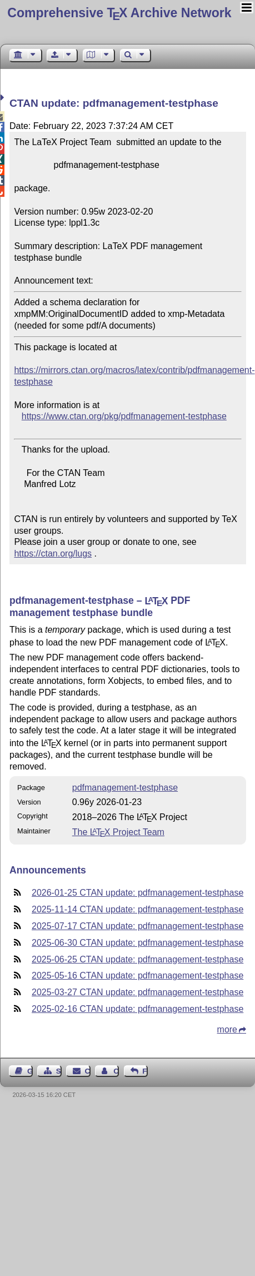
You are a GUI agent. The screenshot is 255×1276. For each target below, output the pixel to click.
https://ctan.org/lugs (53, 553)
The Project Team (118, 832)
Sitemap (59, 1071)
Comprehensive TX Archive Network (119, 13)
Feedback (145, 1071)
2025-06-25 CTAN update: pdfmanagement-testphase (137, 959)
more (227, 1029)
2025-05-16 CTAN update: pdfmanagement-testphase (137, 975)
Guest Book (30, 1071)
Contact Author (116, 1071)
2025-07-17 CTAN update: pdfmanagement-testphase (137, 926)
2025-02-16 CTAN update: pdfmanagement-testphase (137, 1009)
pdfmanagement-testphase (125, 787)
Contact (88, 1071)
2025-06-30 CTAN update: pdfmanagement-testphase (137, 942)
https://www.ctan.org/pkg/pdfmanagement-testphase (124, 416)
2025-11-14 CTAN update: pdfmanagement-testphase (137, 909)
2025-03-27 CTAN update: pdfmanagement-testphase (137, 992)
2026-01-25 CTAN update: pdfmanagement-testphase (137, 892)
